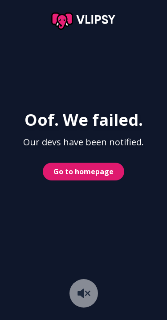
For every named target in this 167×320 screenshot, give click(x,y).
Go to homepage (83, 171)
